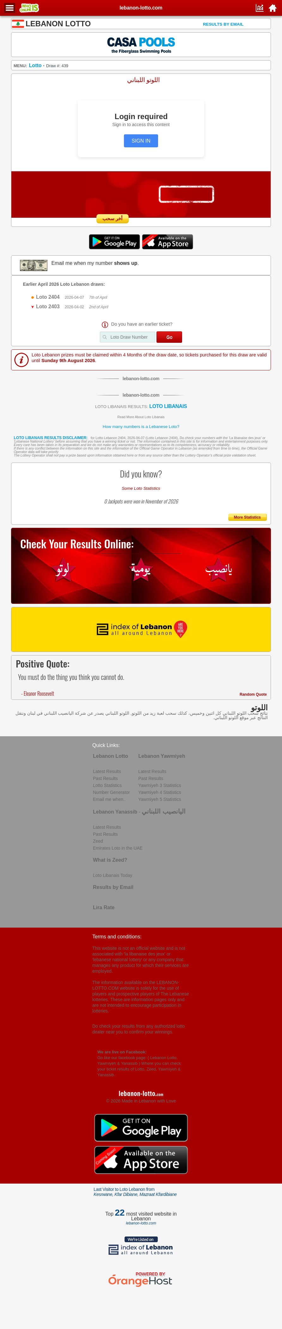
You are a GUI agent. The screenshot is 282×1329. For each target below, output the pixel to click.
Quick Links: (106, 745)
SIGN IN (141, 141)
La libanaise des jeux (245, 438)
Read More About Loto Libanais (140, 417)
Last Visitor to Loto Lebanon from (135, 1192)
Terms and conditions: (117, 936)
